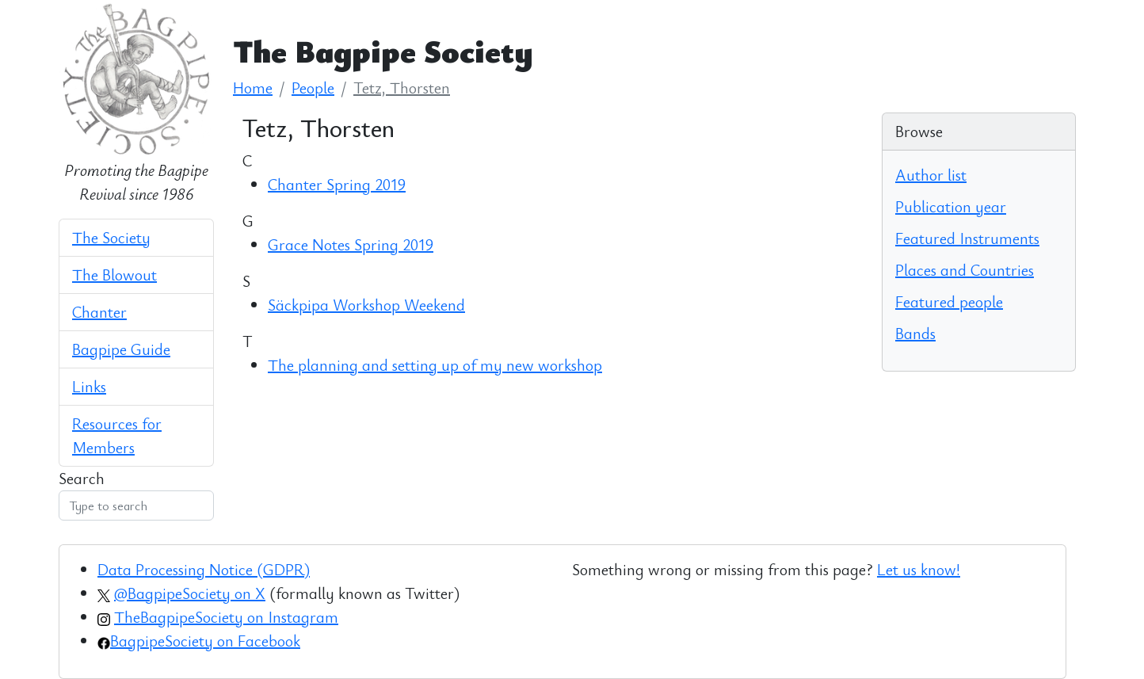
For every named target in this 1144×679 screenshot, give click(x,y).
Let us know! (918, 569)
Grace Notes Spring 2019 (350, 244)
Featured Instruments (967, 238)
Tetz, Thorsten (401, 87)
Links (89, 386)
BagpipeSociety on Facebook (205, 640)
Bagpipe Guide (121, 349)
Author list (931, 174)
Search (82, 478)
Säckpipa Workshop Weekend (366, 304)
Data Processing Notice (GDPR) (203, 569)
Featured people (949, 301)
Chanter (99, 311)
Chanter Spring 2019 (337, 184)
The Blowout (114, 274)
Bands (915, 333)
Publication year (950, 206)
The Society (111, 237)
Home (253, 87)
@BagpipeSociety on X (189, 593)
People (313, 87)
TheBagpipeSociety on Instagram (226, 617)
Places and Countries (964, 269)
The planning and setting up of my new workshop (435, 365)
